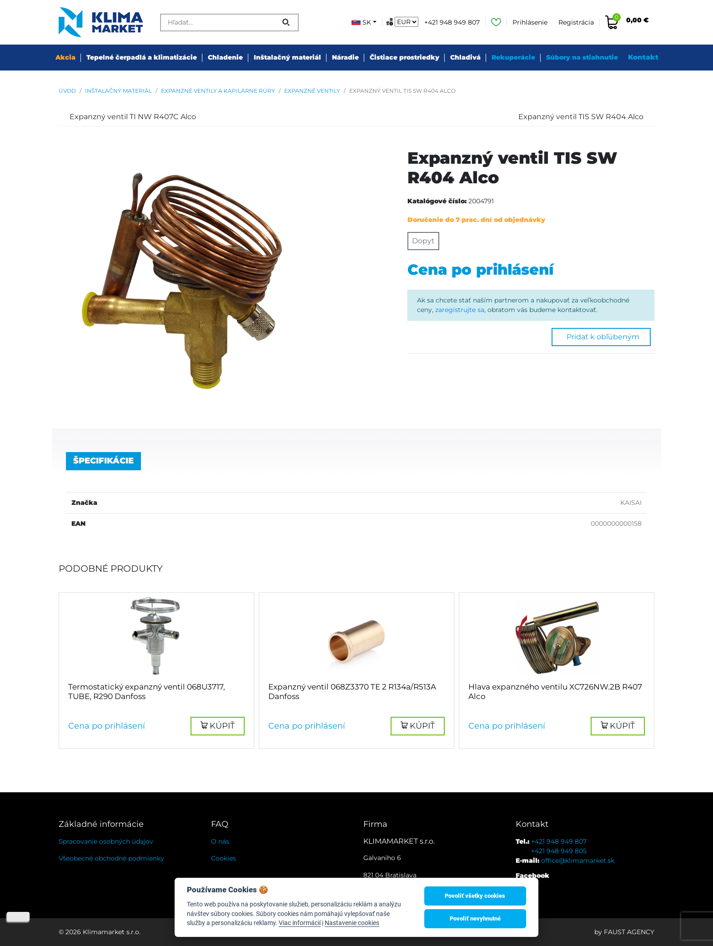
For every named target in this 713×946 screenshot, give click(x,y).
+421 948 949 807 (452, 22)
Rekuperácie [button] (513, 57)
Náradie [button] (345, 57)
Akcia (65, 57)
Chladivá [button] (465, 57)
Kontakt (643, 57)
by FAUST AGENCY (624, 932)
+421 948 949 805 (559, 851)
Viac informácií (300, 922)
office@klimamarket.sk (577, 860)
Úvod (67, 90)
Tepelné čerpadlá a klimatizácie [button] (141, 57)
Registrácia (576, 22)
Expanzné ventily (312, 90)
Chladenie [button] (225, 57)
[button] (218, 726)
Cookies (223, 858)
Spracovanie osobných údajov (106, 841)
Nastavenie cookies (352, 922)
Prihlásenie (529, 22)
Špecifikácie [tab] (103, 461)
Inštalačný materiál (118, 90)
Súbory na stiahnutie (582, 57)
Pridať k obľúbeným (601, 336)
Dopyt (423, 240)
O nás (220, 841)
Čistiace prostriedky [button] (404, 57)
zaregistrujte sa (459, 310)
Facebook (532, 875)
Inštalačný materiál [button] (287, 57)
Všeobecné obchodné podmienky (111, 858)
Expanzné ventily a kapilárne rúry (218, 90)
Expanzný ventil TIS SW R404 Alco (402, 90)
